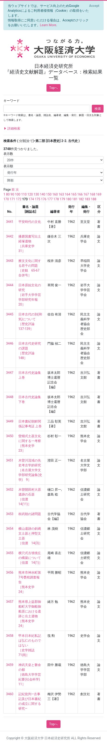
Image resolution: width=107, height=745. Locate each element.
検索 (98, 108)
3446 (9, 343)
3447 (9, 372)
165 (74, 194)
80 (8, 194)
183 (87, 199)
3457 (9, 601)
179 (62, 199)
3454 (9, 528)
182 (81, 199)
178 (56, 199)
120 (30, 194)
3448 (9, 397)
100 (17, 194)
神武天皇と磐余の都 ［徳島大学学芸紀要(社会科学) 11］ (30, 674)
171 (12, 199)
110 (24, 194)
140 (42, 194)
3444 (9, 285)
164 (67, 194)
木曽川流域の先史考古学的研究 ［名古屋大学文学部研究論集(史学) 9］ (30, 470)
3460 (9, 694)
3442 (9, 236)
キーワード (11, 100)
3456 (9, 572)
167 (86, 194)
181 (75, 199)
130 (36, 194)
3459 (9, 665)
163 (61, 194)
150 (49, 194)
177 (50, 199)
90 (12, 194)
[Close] (94, 6)
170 (6, 199)
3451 (9, 460)
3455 (9, 553)
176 (43, 199)
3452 (9, 489)
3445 (9, 314)
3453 (9, 514)
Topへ (53, 88)
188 (93, 199)
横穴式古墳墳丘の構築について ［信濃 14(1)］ (30, 557)
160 (55, 194)
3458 (9, 635)
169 (98, 194)
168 (92, 194)
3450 (9, 436)
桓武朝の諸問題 (29, 514)
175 (37, 199)
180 (68, 199)
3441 (9, 222)
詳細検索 (11, 128)
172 (18, 199)
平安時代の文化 (29, 222)
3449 (9, 421)
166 (80, 194)
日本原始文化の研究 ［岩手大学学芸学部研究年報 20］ (29, 294)
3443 (9, 261)
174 (31, 199)
